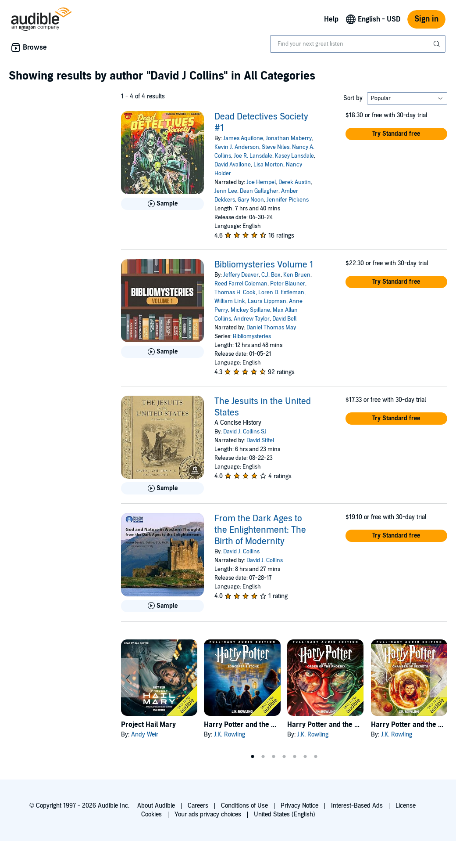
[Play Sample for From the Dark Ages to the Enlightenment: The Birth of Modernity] (162, 606)
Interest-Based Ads (357, 805)
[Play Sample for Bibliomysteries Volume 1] (162, 352)
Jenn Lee (225, 191)
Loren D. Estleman (281, 292)
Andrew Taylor (252, 318)
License (405, 805)
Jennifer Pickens (288, 199)
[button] (396, 134)
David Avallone (232, 164)
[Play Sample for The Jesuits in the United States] (162, 488)
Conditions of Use (244, 805)
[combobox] (357, 44)
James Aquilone (243, 138)
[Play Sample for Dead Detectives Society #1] (162, 204)
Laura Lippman (267, 301)
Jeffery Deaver (241, 274)
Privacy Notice (299, 805)
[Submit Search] (437, 44)
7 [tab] (315, 756)
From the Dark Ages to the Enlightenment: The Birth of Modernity (260, 530)
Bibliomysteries (252, 336)
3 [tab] (273, 756)
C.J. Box (271, 274)
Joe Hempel (261, 182)
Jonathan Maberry (289, 138)
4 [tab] (284, 756)
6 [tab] (305, 756)
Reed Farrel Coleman (240, 283)
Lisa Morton (268, 164)
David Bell (284, 318)
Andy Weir (144, 734)
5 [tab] (294, 756)
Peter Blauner (287, 283)
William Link (229, 301)
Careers (198, 805)
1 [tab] (252, 756)
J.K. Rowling (229, 734)
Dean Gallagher (259, 191)
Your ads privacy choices (208, 814)
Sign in (426, 19)
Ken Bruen (296, 274)
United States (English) (284, 814)
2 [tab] (263, 756)
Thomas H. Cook (235, 292)
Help (331, 19)
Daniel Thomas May (271, 327)
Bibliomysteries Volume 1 (263, 265)
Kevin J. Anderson (236, 147)
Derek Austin (294, 182)
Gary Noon (251, 199)
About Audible (156, 805)
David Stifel (260, 440)
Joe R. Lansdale (253, 155)
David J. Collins (241, 551)
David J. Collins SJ (245, 431)
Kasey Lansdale (294, 155)
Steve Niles (275, 147)
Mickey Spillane (250, 310)
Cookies (151, 814)
